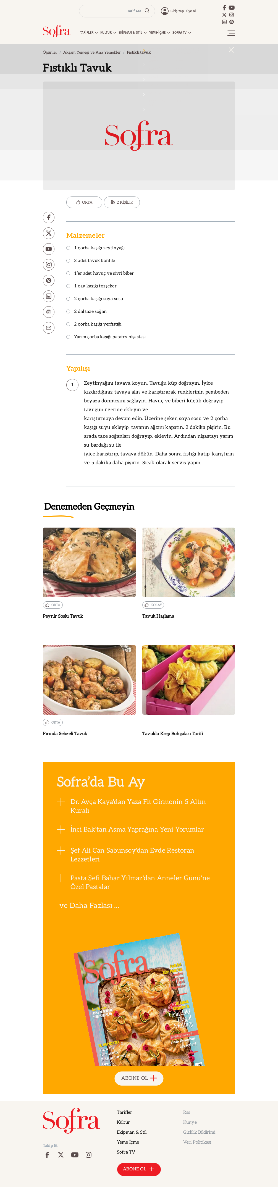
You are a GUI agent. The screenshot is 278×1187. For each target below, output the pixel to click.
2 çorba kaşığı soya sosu (94, 299)
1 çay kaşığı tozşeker (91, 286)
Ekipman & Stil (131, 1132)
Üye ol (191, 11)
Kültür (123, 1122)
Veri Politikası (197, 1142)
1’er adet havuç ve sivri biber (100, 273)
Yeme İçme (128, 1142)
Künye (190, 1122)
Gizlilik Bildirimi (199, 1132)
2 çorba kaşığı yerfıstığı (94, 324)
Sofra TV (126, 1152)
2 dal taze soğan (86, 312)
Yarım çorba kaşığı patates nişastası (106, 337)
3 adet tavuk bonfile (90, 261)
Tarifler (124, 1112)
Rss (186, 1112)
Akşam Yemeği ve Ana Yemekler (92, 52)
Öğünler (50, 52)
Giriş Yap (177, 11)
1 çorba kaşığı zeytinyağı (95, 248)
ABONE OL (139, 1079)
